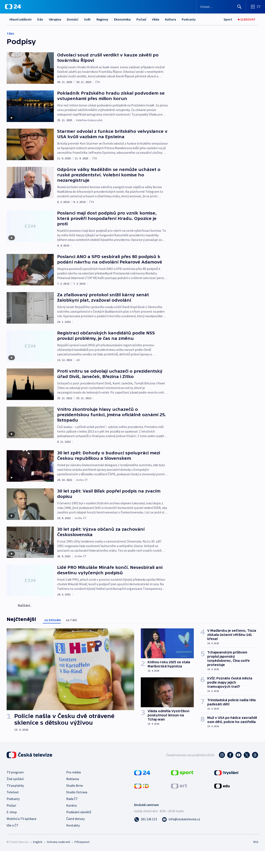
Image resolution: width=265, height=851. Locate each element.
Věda (155, 19)
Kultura (170, 19)
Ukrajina (55, 19)
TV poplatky (15, 785)
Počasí (141, 19)
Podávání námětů (78, 812)
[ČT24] (13, 6)
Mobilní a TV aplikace (21, 819)
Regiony (102, 19)
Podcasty (189, 19)
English (37, 842)
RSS (255, 842)
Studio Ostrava (76, 792)
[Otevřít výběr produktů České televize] (255, 6)
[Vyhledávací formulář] (221, 6)
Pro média (73, 772)
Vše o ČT (12, 825)
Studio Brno (74, 785)
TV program (15, 772)
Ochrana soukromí (58, 842)
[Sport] (228, 19)
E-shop (12, 812)
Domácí (72, 19)
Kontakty (73, 825)
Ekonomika (122, 19)
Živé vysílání (15, 779)
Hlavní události (20, 19)
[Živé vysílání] (246, 19)
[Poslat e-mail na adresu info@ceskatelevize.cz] (181, 819)
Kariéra (71, 805)
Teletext (13, 792)
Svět (87, 19)
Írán (40, 19)
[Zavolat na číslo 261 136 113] (145, 819)
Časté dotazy (75, 819)
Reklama (72, 779)
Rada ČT (72, 799)
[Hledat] (239, 6)
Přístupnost (82, 842)
